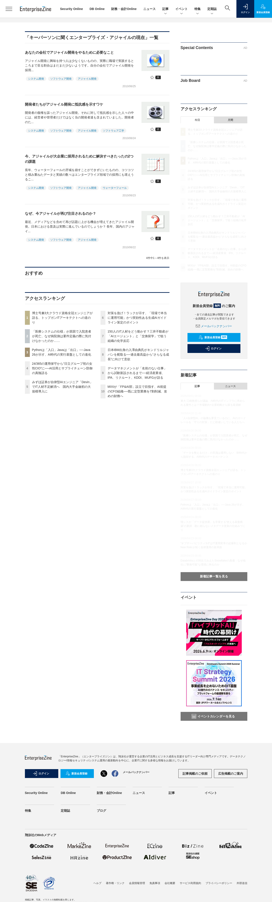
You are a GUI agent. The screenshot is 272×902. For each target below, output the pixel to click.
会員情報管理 (137, 883)
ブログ (101, 810)
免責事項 (154, 883)
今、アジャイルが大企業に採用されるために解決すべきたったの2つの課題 (79, 158)
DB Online (97, 9)
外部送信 (242, 883)
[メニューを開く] (9, 9)
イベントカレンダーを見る (213, 716)
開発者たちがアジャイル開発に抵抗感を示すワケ (64, 104)
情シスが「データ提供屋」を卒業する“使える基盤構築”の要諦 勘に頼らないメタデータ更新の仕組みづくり (213, 526)
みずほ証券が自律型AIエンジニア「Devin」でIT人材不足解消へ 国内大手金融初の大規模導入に (62, 386)
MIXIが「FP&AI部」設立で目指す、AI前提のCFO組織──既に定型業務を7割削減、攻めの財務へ (137, 391)
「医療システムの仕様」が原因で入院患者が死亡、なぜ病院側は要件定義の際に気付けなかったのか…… (61, 336)
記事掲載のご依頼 (195, 773)
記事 (165, 9)
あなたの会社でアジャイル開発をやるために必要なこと (69, 52)
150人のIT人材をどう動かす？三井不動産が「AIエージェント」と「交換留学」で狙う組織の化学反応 (138, 336)
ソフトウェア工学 (113, 130)
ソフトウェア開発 (61, 78)
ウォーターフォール (115, 187)
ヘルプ (97, 883)
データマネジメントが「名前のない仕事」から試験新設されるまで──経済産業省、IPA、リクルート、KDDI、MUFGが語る (137, 372)
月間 (230, 120)
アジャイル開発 (87, 78)
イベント (181, 9)
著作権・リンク (115, 883)
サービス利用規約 (190, 883)
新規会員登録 (213, 337)
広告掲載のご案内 (230, 773)
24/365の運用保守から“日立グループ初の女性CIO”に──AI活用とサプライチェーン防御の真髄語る (62, 368)
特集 (197, 9)
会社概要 (170, 883)
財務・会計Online (124, 9)
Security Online (71, 9)
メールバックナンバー (214, 326)
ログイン (213, 348)
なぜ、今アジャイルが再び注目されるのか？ (60, 213)
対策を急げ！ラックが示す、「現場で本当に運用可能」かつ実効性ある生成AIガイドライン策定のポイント (137, 317)
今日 (197, 120)
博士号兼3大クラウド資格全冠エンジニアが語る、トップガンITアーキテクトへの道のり (62, 317)
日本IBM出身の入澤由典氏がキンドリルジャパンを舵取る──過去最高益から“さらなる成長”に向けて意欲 (138, 354)
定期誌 (212, 9)
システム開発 (36, 78)
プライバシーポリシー (219, 883)
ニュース (149, 9)
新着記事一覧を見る (214, 576)
